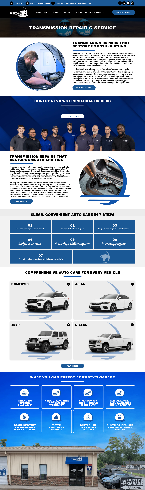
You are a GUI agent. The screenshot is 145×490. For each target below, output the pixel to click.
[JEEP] (67, 325)
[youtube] (128, 3)
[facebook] (120, 3)
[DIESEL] (131, 325)
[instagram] (124, 3)
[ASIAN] (131, 284)
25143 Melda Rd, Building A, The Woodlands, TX (73, 3)
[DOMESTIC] (68, 284)
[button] (40, 300)
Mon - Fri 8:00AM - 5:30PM (40, 3)
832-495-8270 (19, 3)
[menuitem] (38, 12)
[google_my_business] (132, 3)
